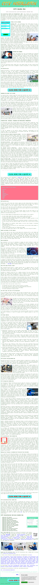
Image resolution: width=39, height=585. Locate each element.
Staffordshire (32, 565)
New (8, 577)
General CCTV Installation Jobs (9, 553)
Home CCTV (18, 562)
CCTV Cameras (25, 556)
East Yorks (10, 565)
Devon (28, 565)
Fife (37, 565)
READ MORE (9, 263)
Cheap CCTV (13, 562)
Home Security (20, 557)
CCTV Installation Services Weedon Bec (12, 515)
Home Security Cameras (22, 559)
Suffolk (21, 566)
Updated (11, 577)
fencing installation (21, 534)
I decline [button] (26, 582)
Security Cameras (10, 561)
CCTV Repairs (30, 558)
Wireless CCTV (26, 557)
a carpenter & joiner (16, 537)
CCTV (4, 48)
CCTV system (10, 203)
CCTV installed (22, 532)
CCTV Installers (6, 556)
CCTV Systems (7, 562)
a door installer (20, 535)
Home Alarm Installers (22, 563)
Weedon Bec (20, 177)
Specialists (13, 577)
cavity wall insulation (5, 535)
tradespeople (11, 540)
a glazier (17, 536)
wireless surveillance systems (31, 446)
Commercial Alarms (13, 563)
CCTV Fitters (9, 558)
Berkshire (3, 566)
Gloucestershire (16, 566)
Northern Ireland (8, 566)
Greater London (23, 565)
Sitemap (1, 577)
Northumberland (16, 565)
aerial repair (16, 538)
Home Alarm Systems (30, 563)
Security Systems (32, 559)
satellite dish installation (26, 539)
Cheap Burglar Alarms (5, 563)
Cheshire (24, 566)
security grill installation (8, 539)
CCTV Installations (32, 556)
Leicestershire (30, 566)
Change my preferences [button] (31, 582)
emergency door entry (30, 538)
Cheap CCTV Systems (17, 558)
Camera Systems (13, 557)
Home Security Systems (30, 561)
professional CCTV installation (17, 446)
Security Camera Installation (16, 556)
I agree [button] (23, 582)
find (4, 501)
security (17, 316)
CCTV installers (9, 181)
